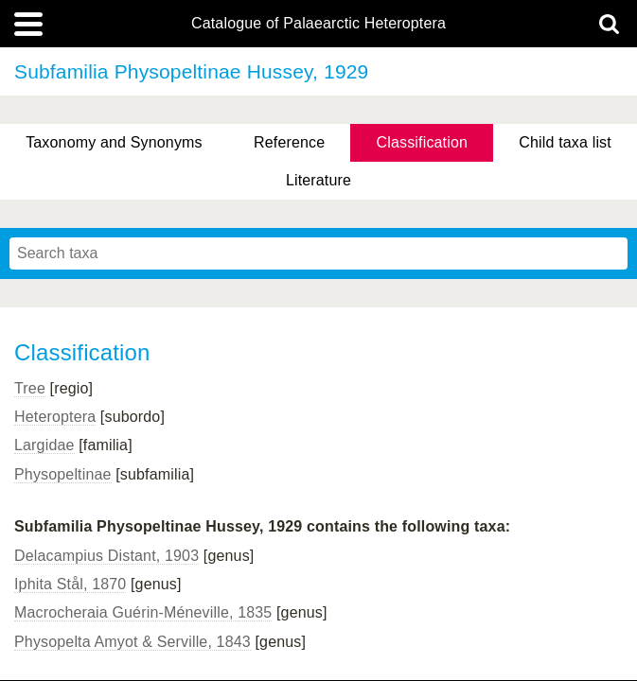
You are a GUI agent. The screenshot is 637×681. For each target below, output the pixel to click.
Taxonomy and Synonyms (114, 142)
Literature (318, 180)
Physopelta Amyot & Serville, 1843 (132, 642)
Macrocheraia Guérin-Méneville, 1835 (143, 612)
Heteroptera (55, 417)
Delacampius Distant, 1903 (106, 556)
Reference (289, 142)
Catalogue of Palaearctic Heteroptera (318, 23)
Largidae (44, 445)
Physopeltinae (63, 474)
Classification (423, 142)
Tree (29, 388)
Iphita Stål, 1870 (70, 584)
